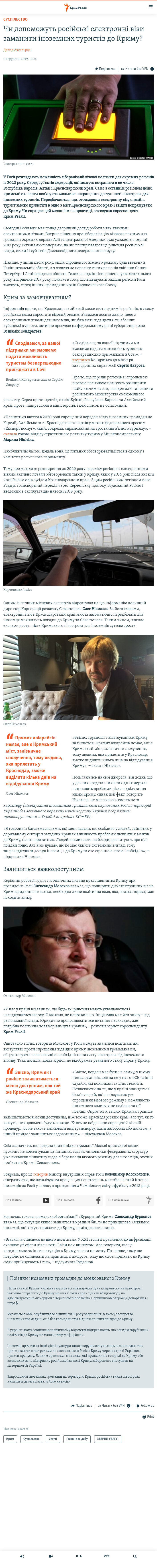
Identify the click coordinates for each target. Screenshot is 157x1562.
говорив (40, 1174)
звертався (81, 360)
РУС (107, 1556)
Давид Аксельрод (17, 50)
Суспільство (15, 19)
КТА (79, 1556)
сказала (10, 434)
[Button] (105, 69)
